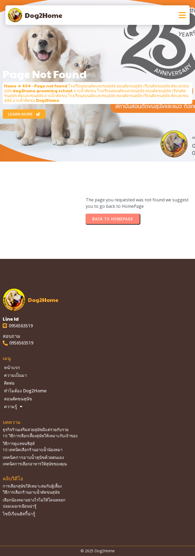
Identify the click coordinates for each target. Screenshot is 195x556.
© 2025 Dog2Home (98, 550)
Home (10, 86)
